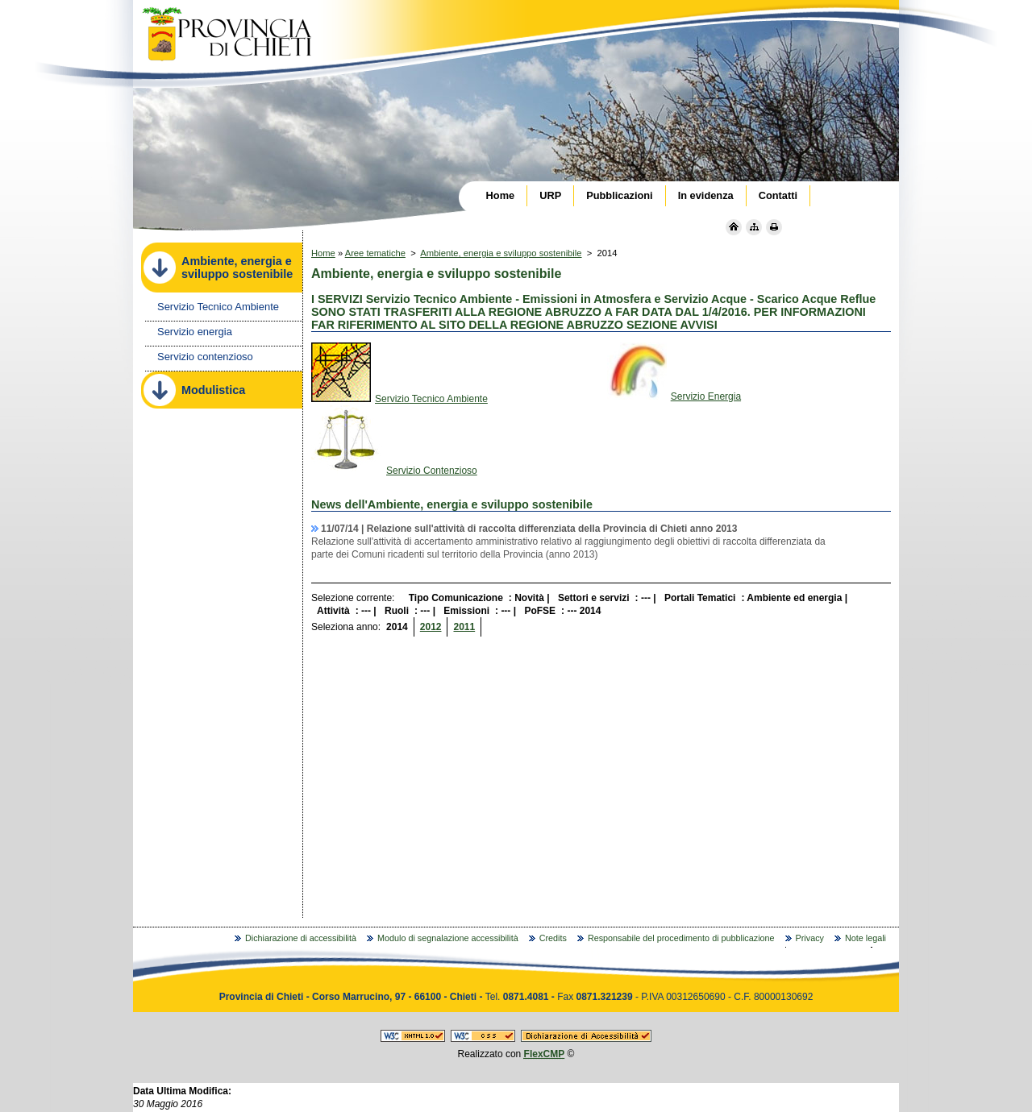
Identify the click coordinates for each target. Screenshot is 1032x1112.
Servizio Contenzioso (394, 470)
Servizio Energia (674, 396)
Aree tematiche (375, 253)
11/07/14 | (529, 528)
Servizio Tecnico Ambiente (399, 399)
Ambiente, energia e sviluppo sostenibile (500, 253)
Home (323, 253)
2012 (431, 627)
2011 (464, 627)
